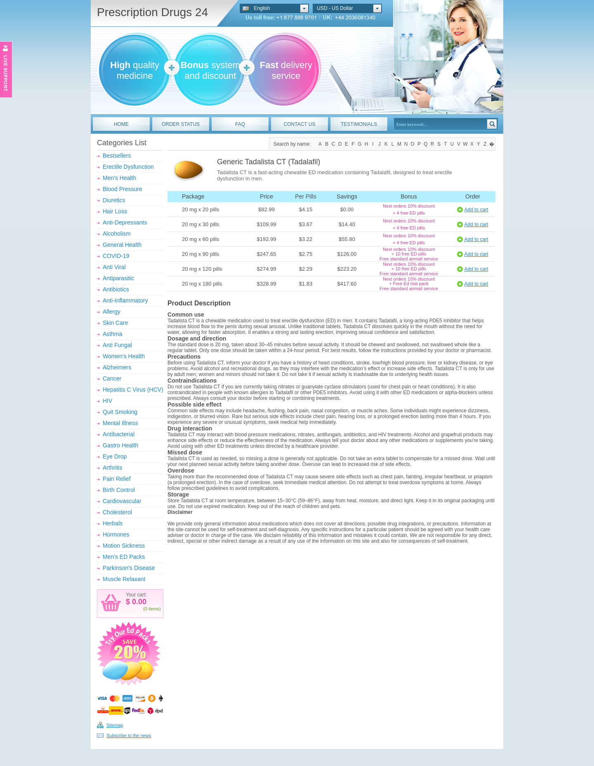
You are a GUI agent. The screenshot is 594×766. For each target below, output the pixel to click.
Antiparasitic (118, 278)
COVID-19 (116, 256)
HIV (107, 400)
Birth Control (119, 490)
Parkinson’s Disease (129, 568)
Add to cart (476, 210)
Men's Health (119, 178)
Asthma (112, 334)
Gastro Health (120, 445)
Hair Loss (115, 211)
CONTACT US (300, 124)
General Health (122, 244)
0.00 (138, 602)
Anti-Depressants (125, 222)
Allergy (111, 311)
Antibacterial (118, 434)
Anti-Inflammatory (125, 300)
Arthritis (112, 467)
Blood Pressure (122, 189)
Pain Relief (117, 478)
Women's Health (124, 356)
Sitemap (114, 725)
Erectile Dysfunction (128, 166)
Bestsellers (117, 155)
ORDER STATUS (181, 124)
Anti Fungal (117, 345)
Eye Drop (115, 456)
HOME (121, 124)
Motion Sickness (124, 545)
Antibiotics (116, 289)
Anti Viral (114, 267)
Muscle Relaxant (124, 579)
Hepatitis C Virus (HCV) (133, 389)
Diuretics (114, 200)
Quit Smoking (120, 412)
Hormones (116, 534)
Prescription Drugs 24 (152, 12)
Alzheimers (117, 367)
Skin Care (115, 322)
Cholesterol (117, 512)
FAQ (240, 124)
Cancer (112, 378)
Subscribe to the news (128, 735)
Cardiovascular (122, 501)
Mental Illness (120, 423)
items (153, 608)
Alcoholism (117, 233)
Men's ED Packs (124, 556)
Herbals (113, 523)
